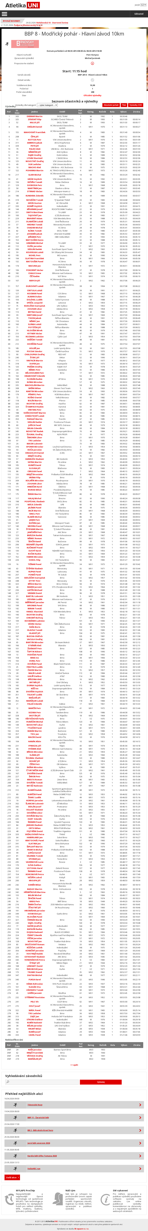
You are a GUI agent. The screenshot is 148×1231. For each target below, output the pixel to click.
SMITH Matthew (34, 212)
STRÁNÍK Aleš (34, 645)
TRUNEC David (35, 972)
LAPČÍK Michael (34, 590)
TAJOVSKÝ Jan (35, 215)
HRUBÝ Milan (34, 1028)
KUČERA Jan (34, 523)
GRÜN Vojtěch (35, 179)
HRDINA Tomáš (34, 224)
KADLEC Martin (34, 889)
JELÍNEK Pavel (34, 507)
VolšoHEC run (34, 1168)
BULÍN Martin (35, 400)
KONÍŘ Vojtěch (34, 206)
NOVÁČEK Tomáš (34, 200)
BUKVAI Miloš (34, 489)
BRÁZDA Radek (34, 535)
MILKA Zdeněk (34, 428)
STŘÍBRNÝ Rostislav (35, 997)
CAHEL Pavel (35, 1034)
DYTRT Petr (34, 580)
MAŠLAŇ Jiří (34, 697)
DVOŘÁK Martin (35, 815)
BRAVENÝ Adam (34, 218)
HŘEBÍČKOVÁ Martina (34, 892)
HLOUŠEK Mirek (34, 330)
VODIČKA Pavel (34, 654)
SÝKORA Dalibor (35, 1019)
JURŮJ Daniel (34, 852)
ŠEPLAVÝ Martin (35, 846)
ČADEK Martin (35, 670)
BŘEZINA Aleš (34, 679)
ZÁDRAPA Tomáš (34, 990)
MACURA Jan (34, 265)
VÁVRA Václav (34, 623)
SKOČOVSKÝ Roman (34, 944)
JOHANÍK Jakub (34, 233)
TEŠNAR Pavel (34, 564)
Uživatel (138, 13)
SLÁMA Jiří (35, 755)
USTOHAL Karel (34, 868)
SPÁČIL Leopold (34, 302)
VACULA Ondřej (34, 639)
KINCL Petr (34, 513)
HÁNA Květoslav (34, 983)
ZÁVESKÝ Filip (34, 119)
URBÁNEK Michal (34, 243)
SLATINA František (34, 258)
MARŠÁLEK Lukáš (34, 700)
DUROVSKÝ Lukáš (34, 286)
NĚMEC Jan (34, 321)
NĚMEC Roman (35, 538)
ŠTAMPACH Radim (35, 406)
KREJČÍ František (35, 1052)
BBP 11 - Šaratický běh (38, 1117)
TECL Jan (34, 734)
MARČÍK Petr (34, 708)
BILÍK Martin (34, 510)
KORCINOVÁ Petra (35, 874)
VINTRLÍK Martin (34, 360)
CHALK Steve (34, 273)
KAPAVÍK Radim (34, 929)
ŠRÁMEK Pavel (35, 822)
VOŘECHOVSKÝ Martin (35, 412)
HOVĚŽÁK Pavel (34, 344)
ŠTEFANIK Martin (34, 529)
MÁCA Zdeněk (35, 504)
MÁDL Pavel (34, 1010)
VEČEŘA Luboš (35, 877)
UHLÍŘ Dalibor (35, 676)
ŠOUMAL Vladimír (34, 758)
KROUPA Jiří (34, 880)
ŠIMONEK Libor (34, 437)
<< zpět (74, 1064)
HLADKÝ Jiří (34, 633)
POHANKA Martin (34, 170)
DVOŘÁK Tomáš (34, 782)
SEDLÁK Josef (34, 806)
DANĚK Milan (34, 884)
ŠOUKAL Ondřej (34, 434)
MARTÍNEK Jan (35, 188)
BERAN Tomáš (35, 608)
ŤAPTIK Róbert (34, 651)
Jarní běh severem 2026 (39, 1143)
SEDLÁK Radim (35, 422)
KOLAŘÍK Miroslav (35, 480)
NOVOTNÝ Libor (35, 724)
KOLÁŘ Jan (34, 348)
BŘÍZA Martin (35, 584)
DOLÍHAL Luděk (34, 299)
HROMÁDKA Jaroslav (34, 910)
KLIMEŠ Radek (35, 790)
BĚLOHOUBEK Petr (34, 372)
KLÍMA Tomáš (34, 230)
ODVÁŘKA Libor (34, 812)
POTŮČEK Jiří (34, 327)
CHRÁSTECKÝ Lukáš (34, 416)
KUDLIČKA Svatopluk (34, 305)
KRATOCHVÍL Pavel (34, 840)
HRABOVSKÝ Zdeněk (34, 376)
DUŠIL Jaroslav (34, 246)
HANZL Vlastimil (34, 611)
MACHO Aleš (34, 167)
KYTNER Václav (34, 333)
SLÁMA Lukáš (34, 324)
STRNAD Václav (34, 191)
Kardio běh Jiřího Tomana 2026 (42, 1156)
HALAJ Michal (34, 498)
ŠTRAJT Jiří (35, 963)
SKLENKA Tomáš (35, 855)
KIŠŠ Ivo (34, 688)
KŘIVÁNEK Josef (34, 209)
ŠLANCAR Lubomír (35, 803)
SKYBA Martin (35, 462)
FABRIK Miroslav (35, 556)
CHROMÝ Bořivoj (34, 617)
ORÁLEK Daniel (34, 126)
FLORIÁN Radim (34, 379)
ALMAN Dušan (35, 296)
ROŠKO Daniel (35, 397)
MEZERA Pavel (35, 526)
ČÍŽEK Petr (35, 764)
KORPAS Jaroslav (34, 800)
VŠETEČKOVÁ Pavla (34, 718)
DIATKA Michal (34, 975)
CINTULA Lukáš (34, 290)
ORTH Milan (35, 828)
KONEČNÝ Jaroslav (35, 950)
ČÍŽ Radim (35, 276)
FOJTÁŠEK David (35, 831)
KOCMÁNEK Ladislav (35, 620)
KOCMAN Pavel (34, 293)
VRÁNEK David (35, 593)
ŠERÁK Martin (34, 494)
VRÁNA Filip (34, 477)
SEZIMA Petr (34, 712)
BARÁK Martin (35, 731)
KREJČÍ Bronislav (35, 474)
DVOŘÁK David (34, 773)
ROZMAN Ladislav (35, 336)
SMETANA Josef (34, 315)
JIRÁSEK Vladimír (34, 825)
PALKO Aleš (34, 149)
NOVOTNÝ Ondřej (35, 161)
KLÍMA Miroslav (34, 382)
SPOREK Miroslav (34, 446)
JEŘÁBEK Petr (34, 236)
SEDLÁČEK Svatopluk (34, 577)
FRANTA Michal (34, 849)
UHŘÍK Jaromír (35, 993)
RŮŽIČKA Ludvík (34, 947)
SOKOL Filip (34, 560)
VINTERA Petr (34, 409)
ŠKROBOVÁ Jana (35, 969)
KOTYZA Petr (34, 139)
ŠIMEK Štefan (34, 904)
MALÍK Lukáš (34, 673)
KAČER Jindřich (34, 926)
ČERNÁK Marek (34, 919)
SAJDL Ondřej (34, 923)
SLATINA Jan (34, 843)
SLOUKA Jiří (34, 468)
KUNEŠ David (34, 465)
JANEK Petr (34, 520)
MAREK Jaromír (34, 587)
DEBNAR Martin (34, 116)
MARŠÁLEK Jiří (35, 1058)
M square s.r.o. (81, 1228)
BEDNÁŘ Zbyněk (34, 544)
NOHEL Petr (35, 255)
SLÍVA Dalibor (35, 865)
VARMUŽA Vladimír (34, 459)
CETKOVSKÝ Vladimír (34, 956)
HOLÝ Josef (34, 1006)
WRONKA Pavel (34, 605)
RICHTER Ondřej (35, 403)
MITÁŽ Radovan (35, 785)
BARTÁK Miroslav (34, 642)
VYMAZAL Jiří (34, 745)
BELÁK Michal (34, 895)
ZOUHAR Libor (34, 308)
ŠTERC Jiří (34, 357)
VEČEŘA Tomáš (34, 182)
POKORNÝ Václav (34, 270)
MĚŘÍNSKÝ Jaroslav (34, 602)
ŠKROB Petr (34, 776)
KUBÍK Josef (35, 1031)
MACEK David (34, 737)
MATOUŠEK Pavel (34, 261)
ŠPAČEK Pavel (34, 898)
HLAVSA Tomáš (34, 630)
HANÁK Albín (34, 741)
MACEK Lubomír (35, 443)
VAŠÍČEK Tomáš (34, 339)
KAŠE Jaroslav (35, 1049)
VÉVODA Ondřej (35, 1055)
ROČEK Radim (34, 553)
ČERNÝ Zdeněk (34, 935)
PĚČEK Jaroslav (34, 938)
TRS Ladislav (34, 440)
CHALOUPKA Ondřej (35, 354)
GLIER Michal (34, 174)
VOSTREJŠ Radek (34, 953)
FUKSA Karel (35, 979)
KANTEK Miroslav (34, 391)
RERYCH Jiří (34, 280)
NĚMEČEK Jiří (34, 152)
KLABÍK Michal (35, 516)
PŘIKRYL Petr (34, 394)
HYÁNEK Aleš (34, 748)
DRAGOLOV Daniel (34, 452)
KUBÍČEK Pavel (35, 794)
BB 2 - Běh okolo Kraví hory (40, 1130)
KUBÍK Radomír (34, 1022)
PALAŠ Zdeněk (34, 703)
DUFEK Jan (35, 363)
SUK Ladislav (34, 164)
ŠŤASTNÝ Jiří (34, 907)
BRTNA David (34, 312)
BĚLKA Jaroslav (34, 1025)
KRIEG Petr (34, 901)
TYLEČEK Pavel (35, 727)
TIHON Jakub (34, 318)
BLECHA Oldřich (35, 636)
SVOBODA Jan (35, 913)
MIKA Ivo (34, 657)
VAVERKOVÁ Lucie (34, 862)
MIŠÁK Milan (34, 388)
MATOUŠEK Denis (34, 240)
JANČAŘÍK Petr (35, 532)
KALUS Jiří (35, 122)
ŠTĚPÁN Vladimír (34, 568)
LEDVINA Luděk (34, 599)
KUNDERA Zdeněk (35, 195)
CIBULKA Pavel (35, 471)
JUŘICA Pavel (34, 425)
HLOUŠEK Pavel (34, 916)
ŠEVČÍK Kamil (34, 541)
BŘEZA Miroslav (35, 751)
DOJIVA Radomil (35, 932)
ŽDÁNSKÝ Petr (35, 648)
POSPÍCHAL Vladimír (35, 501)
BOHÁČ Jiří (34, 761)
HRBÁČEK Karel (34, 486)
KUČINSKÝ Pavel (34, 547)
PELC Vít (35, 1001)
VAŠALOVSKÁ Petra (34, 834)
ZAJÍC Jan (34, 1016)
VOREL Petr (34, 660)
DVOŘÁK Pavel (35, 663)
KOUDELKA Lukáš (34, 252)
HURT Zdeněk (35, 819)
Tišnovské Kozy (35, 1104)
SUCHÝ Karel (34, 550)
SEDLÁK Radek (35, 249)
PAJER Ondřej (34, 155)
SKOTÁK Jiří (34, 715)
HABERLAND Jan (35, 837)
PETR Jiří (35, 145)
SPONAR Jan (35, 859)
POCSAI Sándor (34, 351)
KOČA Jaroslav (35, 449)
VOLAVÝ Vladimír (34, 809)
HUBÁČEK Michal (34, 721)
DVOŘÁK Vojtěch (34, 691)
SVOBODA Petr (34, 185)
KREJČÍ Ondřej (35, 456)
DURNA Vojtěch (34, 685)
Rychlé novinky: (11, 21)
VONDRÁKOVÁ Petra (34, 959)
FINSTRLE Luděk (35, 667)
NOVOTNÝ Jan (35, 941)
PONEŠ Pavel (34, 574)
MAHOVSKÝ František (34, 132)
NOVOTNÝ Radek (34, 431)
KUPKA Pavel (34, 571)
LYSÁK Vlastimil (34, 158)
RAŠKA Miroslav (34, 767)
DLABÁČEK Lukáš (34, 221)
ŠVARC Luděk (34, 797)
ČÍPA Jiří (34, 136)
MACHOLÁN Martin (34, 385)
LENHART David (34, 966)
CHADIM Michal (34, 227)
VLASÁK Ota (35, 987)
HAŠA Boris (34, 627)
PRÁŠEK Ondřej (34, 366)
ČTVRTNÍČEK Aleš (34, 770)
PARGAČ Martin (34, 419)
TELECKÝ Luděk (34, 694)
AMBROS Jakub (34, 142)
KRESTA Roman (34, 779)
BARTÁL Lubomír (34, 596)
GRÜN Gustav (35, 203)
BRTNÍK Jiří (34, 682)
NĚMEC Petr (34, 369)
